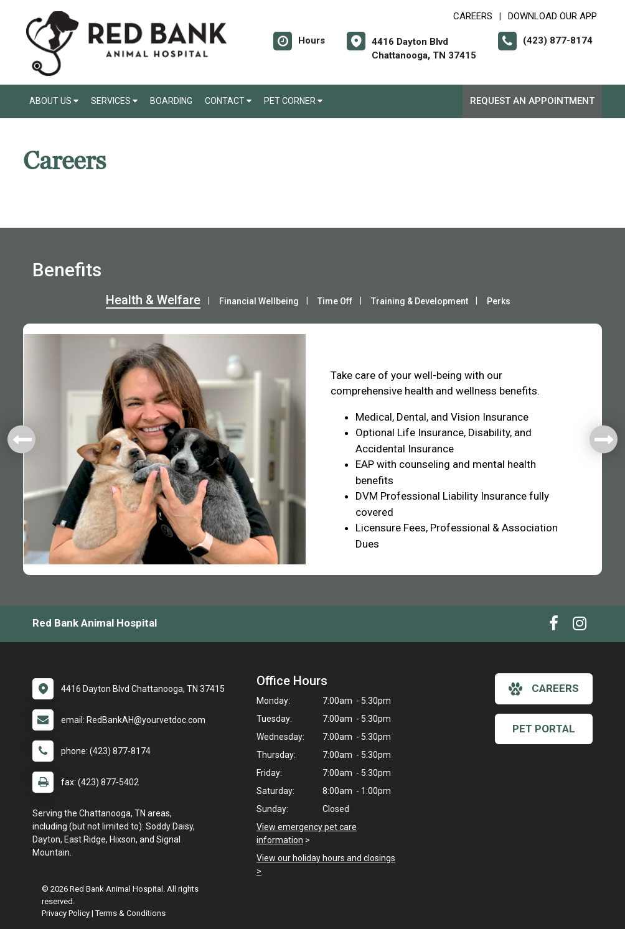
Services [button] (114, 101)
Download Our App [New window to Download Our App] (552, 16)
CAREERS (472, 16)
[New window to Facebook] (554, 626)
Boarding (171, 101)
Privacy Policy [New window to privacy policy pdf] (66, 913)
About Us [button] (53, 101)
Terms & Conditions (130, 913)
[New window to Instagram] (579, 626)
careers (544, 689)
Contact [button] (228, 101)
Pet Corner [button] (293, 101)
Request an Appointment (532, 100)
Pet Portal (543, 728)
